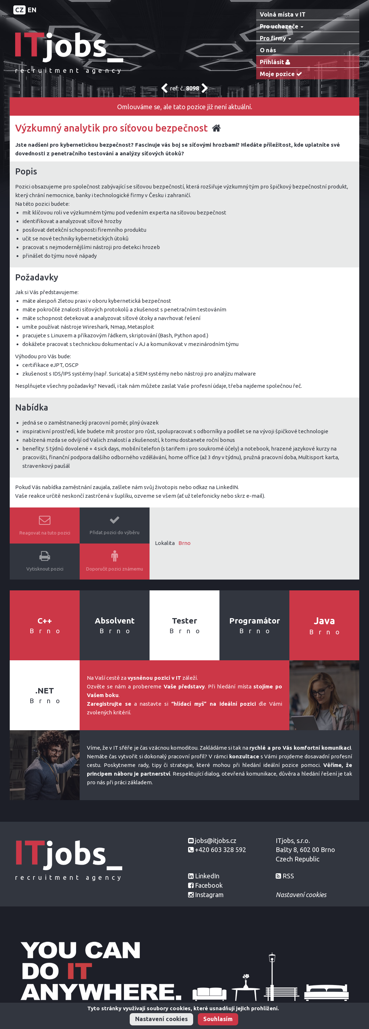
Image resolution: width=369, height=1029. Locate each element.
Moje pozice (282, 74)
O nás (268, 50)
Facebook (209, 885)
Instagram (209, 894)
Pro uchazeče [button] (281, 26)
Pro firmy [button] (275, 38)
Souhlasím (218, 1019)
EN (32, 9)
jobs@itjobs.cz (215, 840)
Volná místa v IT (283, 14)
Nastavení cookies (161, 1019)
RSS (288, 875)
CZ (19, 9)
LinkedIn (207, 875)
